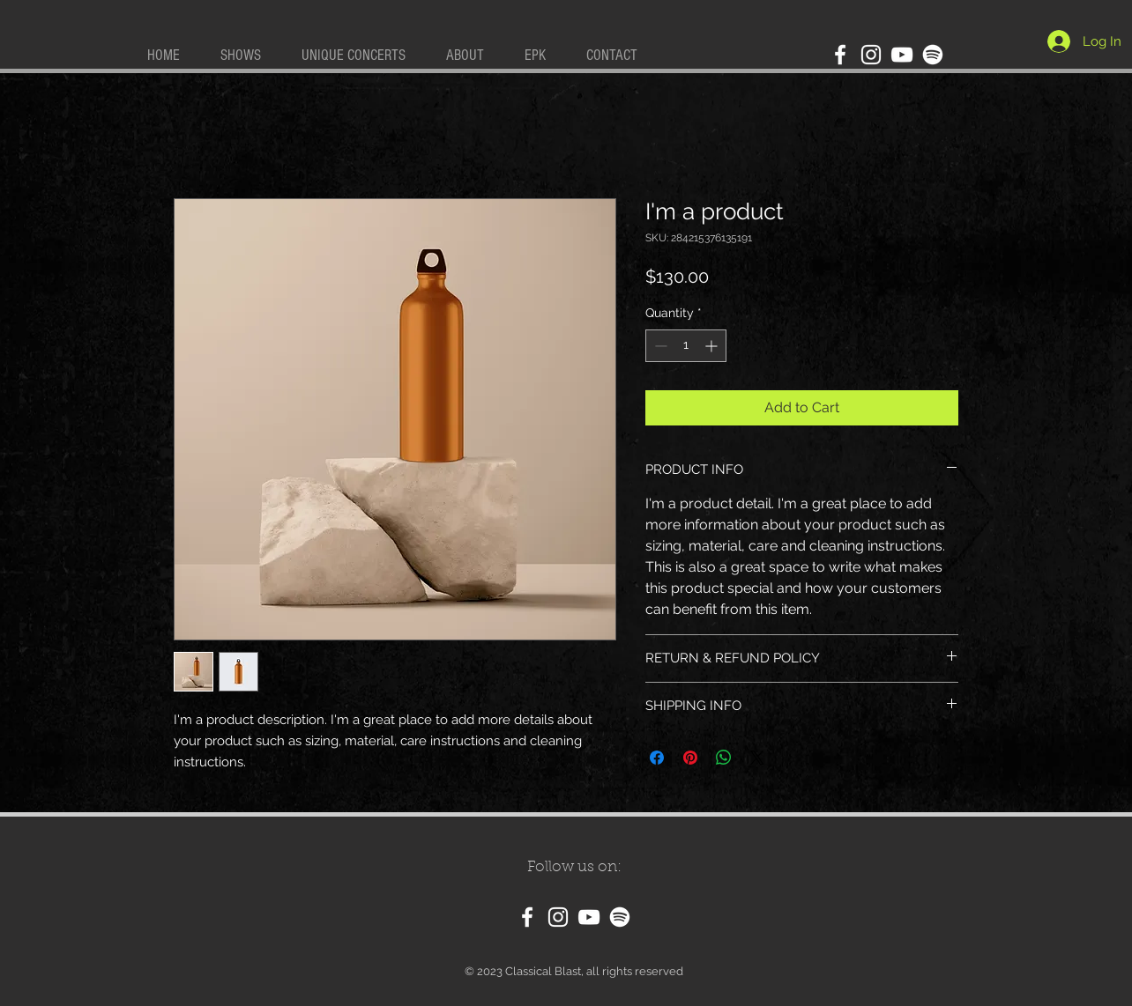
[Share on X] (757, 757)
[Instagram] (871, 54)
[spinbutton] (686, 345)
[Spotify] (933, 54)
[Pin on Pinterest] (690, 757)
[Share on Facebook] (656, 757)
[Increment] (713, 345)
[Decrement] (659, 345)
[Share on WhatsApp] (723, 757)
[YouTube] (902, 54)
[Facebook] (840, 54)
